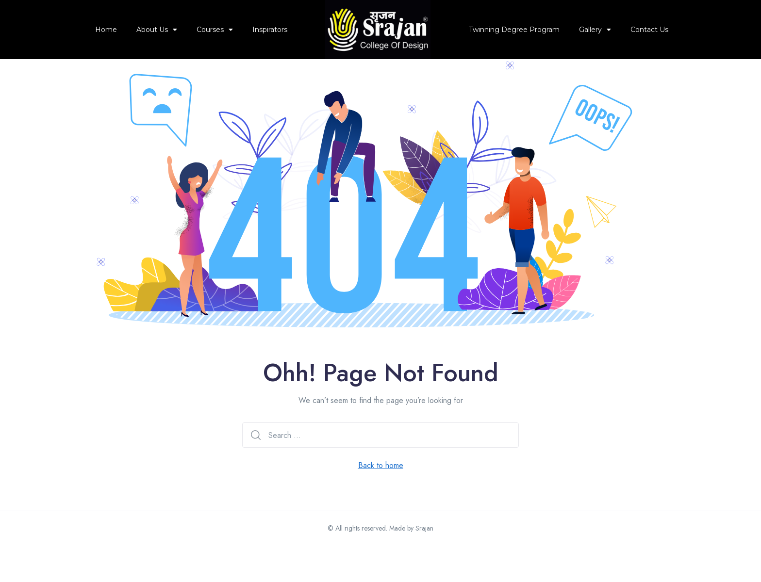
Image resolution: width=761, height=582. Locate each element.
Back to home (380, 502)
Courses (215, 29)
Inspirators (269, 29)
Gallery (595, 29)
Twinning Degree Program (514, 29)
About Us (156, 29)
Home (106, 29)
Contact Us (649, 29)
